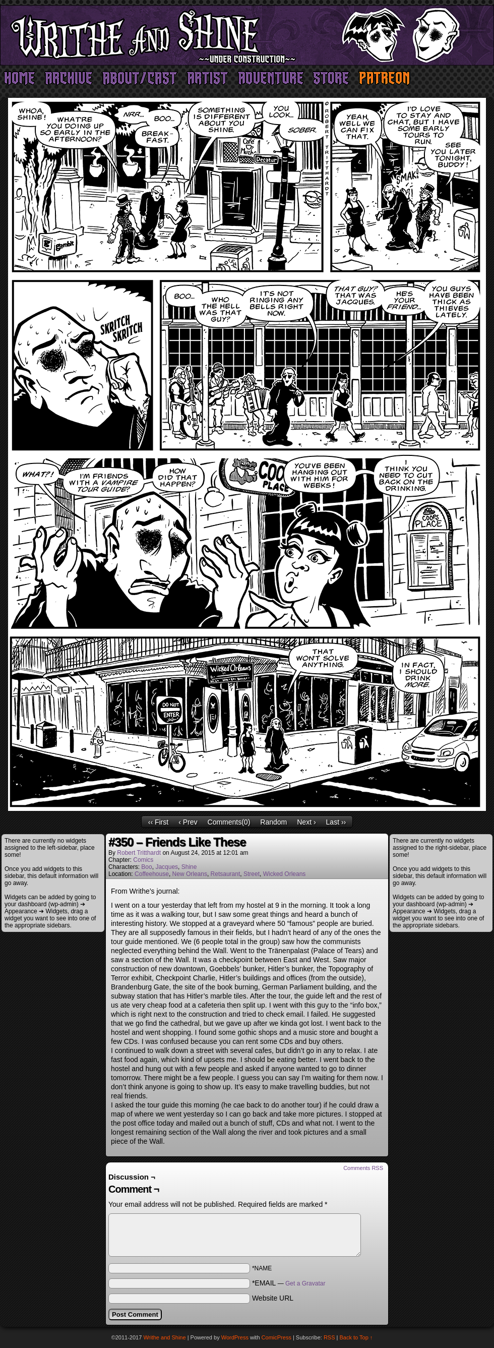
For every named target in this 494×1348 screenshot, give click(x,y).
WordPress (235, 1337)
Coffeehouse (152, 873)
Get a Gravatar (305, 1283)
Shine (189, 866)
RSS (329, 1337)
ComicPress (276, 1337)
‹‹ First (158, 822)
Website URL (272, 1298)
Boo (146, 866)
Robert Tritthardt (139, 852)
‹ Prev (187, 822)
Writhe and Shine (247, 35)
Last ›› (336, 822)
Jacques (166, 866)
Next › (306, 822)
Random (273, 822)
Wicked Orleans (284, 873)
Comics (143, 859)
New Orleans (189, 873)
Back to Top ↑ (356, 1337)
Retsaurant (225, 873)
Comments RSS (363, 1168)
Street (251, 873)
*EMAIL (289, 1283)
